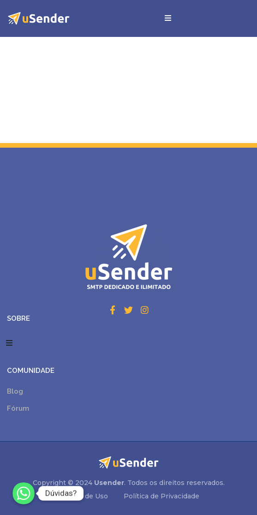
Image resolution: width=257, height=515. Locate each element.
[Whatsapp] (23, 493)
